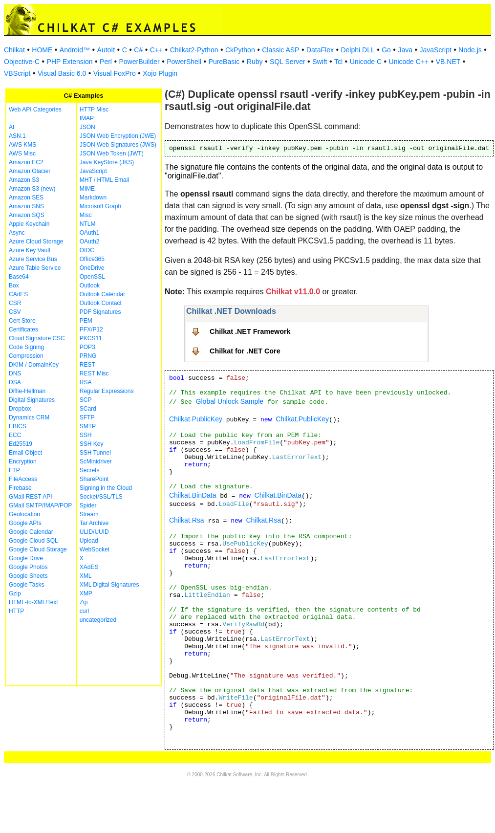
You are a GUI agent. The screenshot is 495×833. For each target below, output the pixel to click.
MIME (87, 188)
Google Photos (28, 567)
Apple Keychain (29, 223)
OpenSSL (92, 276)
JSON (87, 127)
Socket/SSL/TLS (101, 496)
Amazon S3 (24, 179)
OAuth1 (90, 232)
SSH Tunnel (95, 452)
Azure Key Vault (29, 250)
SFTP (87, 417)
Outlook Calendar (102, 294)
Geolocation (24, 514)
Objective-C (22, 62)
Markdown (93, 197)
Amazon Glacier (29, 171)
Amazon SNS (26, 206)
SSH (86, 435)
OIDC (87, 250)
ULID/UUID (94, 531)
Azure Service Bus (33, 259)
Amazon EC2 (26, 162)
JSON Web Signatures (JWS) (118, 144)
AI (11, 127)
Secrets (90, 470)
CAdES (18, 294)
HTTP (16, 611)
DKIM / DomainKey (34, 364)
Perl (106, 62)
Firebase (20, 487)
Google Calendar (31, 531)
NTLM (88, 223)
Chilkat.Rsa (186, 520)
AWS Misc (22, 153)
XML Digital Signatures (109, 584)
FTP (14, 470)
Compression (26, 355)
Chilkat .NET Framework (250, 331)
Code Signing (26, 347)
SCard (88, 408)
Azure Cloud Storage (36, 241)
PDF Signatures (100, 311)
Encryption (23, 461)
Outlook (90, 285)
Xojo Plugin (160, 73)
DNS (15, 373)
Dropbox (20, 408)
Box (14, 285)
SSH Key (92, 443)
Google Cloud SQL (33, 540)
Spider (88, 505)
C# (138, 50)
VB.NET (448, 62)
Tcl (338, 62)
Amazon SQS (26, 215)
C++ (156, 50)
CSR (15, 303)
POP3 (87, 347)
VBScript (17, 73)
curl (84, 611)
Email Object (25, 452)
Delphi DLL (357, 50)
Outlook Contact (101, 303)
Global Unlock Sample (230, 401)
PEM (86, 320)
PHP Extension (70, 62)
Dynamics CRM (29, 417)
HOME (42, 50)
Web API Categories (35, 109)
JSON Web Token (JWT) (112, 153)
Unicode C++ (409, 62)
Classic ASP (280, 50)
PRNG (88, 355)
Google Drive (26, 558)
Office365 (92, 259)
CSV (15, 311)
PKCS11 (91, 338)
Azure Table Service (35, 267)
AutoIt (106, 50)
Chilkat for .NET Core (245, 351)
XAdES (89, 567)
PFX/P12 (91, 329)
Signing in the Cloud (106, 487)
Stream (89, 514)
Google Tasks (26, 584)
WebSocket (94, 549)
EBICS (17, 426)
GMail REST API (30, 496)
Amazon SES (26, 197)
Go (386, 50)
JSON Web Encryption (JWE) (118, 135)
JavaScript (436, 50)
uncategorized (98, 619)
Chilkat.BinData (192, 495)
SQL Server (287, 62)
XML (86, 575)
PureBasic (224, 62)
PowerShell (184, 62)
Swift (319, 62)
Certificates (23, 329)
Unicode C (366, 62)
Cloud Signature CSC (37, 338)
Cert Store (22, 320)
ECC (15, 435)
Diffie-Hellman (27, 391)
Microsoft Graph (100, 206)
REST (87, 364)
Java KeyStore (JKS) (107, 162)
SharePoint (94, 479)
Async (17, 232)
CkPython (240, 50)
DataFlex (320, 50)
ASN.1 (17, 135)
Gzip (15, 593)
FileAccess (23, 479)
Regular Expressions (107, 391)
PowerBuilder (139, 62)
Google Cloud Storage (38, 549)
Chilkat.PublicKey (195, 419)
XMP (86, 593)
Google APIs (25, 523)
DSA (15, 382)
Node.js (469, 50)
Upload (89, 540)
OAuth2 (90, 241)
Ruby (255, 62)
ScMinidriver (96, 461)
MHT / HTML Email (104, 179)
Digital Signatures (32, 399)
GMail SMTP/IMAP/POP (40, 505)
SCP (86, 399)
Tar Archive (94, 523)
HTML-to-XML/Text (33, 602)
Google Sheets (28, 575)
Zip (84, 602)
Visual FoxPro (114, 73)
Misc (86, 215)
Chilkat (14, 50)
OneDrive (92, 267)
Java (405, 50)
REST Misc (94, 373)
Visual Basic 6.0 (62, 73)
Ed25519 (20, 443)
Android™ (75, 50)
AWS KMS (22, 144)
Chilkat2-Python (194, 50)
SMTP (88, 426)
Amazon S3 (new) (32, 188)
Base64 (19, 276)
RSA (86, 382)
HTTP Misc (94, 109)
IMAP (87, 118)
